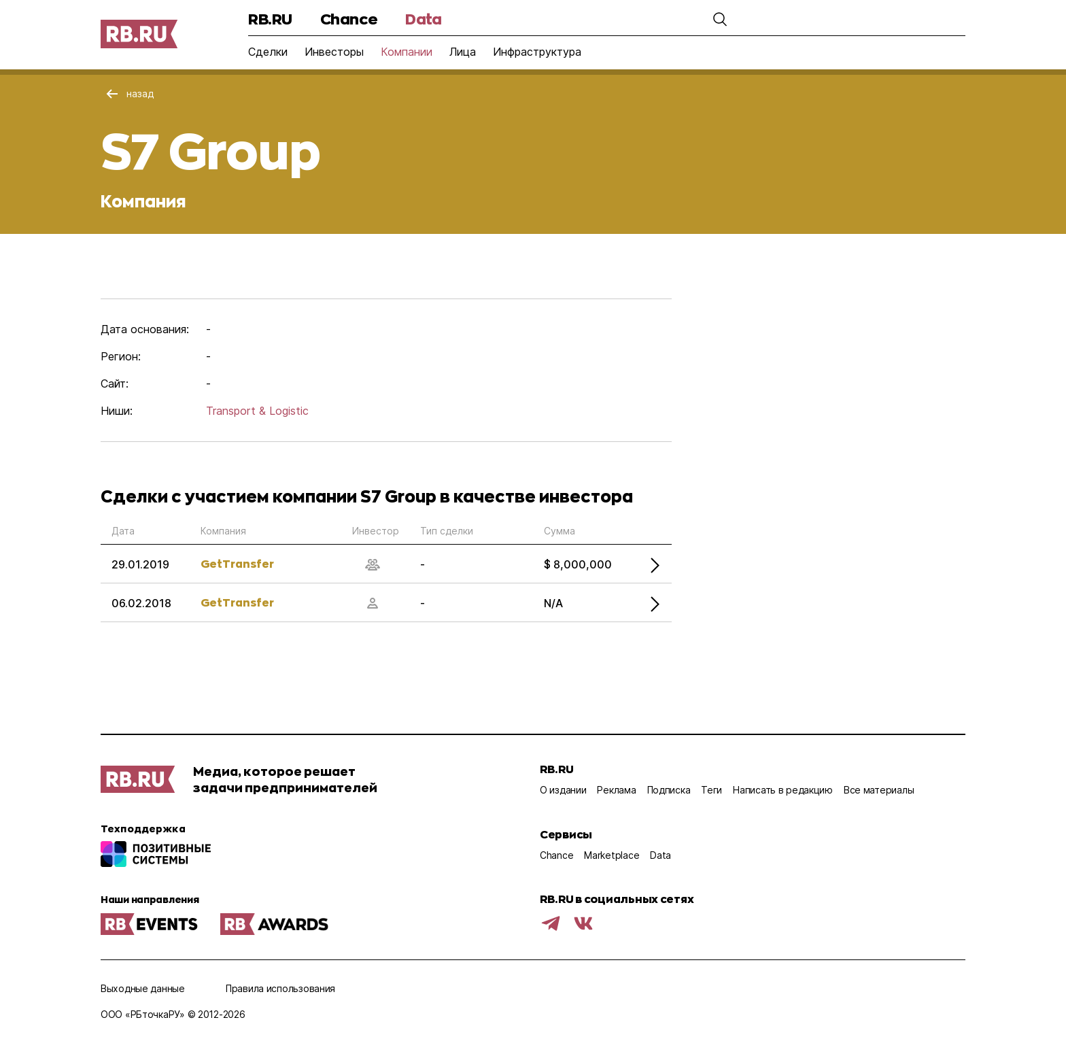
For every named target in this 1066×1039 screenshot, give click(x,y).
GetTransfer (237, 563)
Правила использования (280, 988)
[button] (720, 19)
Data (423, 19)
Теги (711, 790)
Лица (462, 51)
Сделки (268, 51)
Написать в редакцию (783, 790)
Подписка (669, 790)
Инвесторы (334, 51)
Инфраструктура (537, 51)
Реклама (616, 790)
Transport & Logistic (257, 411)
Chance (348, 19)
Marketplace (611, 855)
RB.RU (270, 19)
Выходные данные (143, 988)
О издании (563, 790)
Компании (406, 51)
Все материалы (879, 790)
